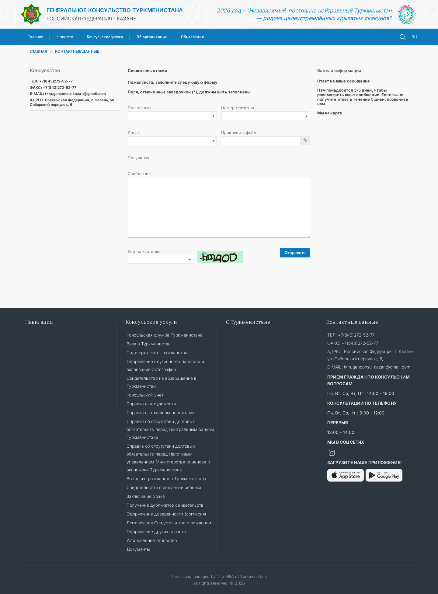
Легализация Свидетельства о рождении (169, 522)
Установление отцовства (152, 540)
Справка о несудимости (151, 403)
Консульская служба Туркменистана (165, 334)
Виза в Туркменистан (149, 343)
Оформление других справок (156, 531)
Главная (35, 36)
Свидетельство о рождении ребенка (164, 487)
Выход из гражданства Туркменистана (167, 478)
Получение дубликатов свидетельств (165, 505)
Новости (65, 36)
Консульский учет (145, 394)
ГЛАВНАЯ (38, 51)
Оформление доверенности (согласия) (167, 513)
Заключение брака (146, 496)
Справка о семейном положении (161, 412)
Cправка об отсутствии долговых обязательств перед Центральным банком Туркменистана (170, 429)
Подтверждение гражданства (157, 352)
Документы (138, 549)
